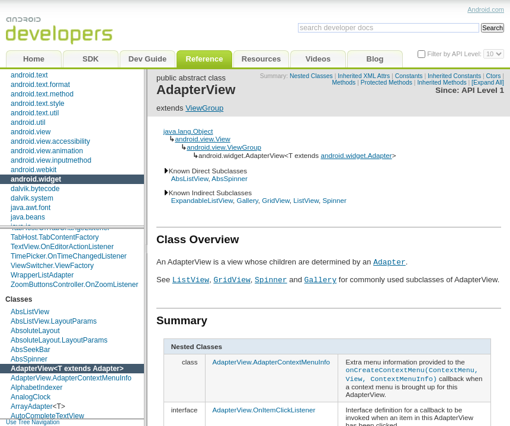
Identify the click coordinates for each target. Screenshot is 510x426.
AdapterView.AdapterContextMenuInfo (71, 378)
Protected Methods (386, 82)
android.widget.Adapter (356, 155)
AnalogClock (30, 397)
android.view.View (202, 139)
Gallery (247, 200)
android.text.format (40, 84)
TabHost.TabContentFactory (55, 237)
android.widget (36, 179)
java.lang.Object (188, 131)
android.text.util (35, 113)
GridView (276, 200)
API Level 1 (482, 90)
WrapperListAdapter (42, 275)
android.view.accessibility (50, 141)
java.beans (28, 217)
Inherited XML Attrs (364, 76)
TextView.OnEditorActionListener (62, 247)
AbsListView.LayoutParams (54, 321)
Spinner (334, 200)
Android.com (485, 9)
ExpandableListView (202, 200)
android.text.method (42, 94)
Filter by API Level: (455, 53)
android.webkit (33, 170)
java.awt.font (30, 208)
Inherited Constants (454, 76)
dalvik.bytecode (35, 189)
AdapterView (32, 368)
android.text (29, 75)
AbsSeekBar (30, 350)
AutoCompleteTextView (47, 416)
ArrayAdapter (32, 406)
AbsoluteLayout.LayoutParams (59, 340)
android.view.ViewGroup (224, 147)
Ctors (493, 76)
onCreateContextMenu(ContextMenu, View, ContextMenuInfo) (411, 373)
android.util (28, 122)
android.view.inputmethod (51, 160)
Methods (343, 82)
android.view (30, 132)
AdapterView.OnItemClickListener (264, 408)
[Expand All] (487, 82)
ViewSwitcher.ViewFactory (52, 266)
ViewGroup (204, 108)
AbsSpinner (29, 359)
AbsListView (30, 312)
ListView (306, 200)
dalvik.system (32, 198)
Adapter (105, 368)
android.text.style (38, 103)
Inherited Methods (441, 82)
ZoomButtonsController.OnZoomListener (74, 284)
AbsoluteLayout (35, 331)
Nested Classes (311, 76)
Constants (409, 76)
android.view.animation (47, 151)
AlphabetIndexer (36, 387)
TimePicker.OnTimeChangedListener (69, 256)
